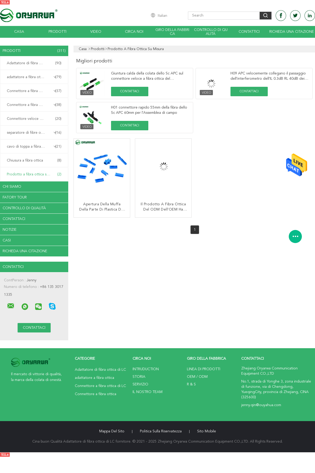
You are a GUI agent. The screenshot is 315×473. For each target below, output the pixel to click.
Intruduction (146, 369)
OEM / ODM (197, 377)
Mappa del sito (111, 431)
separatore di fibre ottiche (34, 132)
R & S (191, 384)
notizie (10, 230)
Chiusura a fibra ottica (34, 160)
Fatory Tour (15, 197)
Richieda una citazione (291, 32)
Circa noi (134, 32)
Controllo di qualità (211, 32)
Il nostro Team (147, 392)
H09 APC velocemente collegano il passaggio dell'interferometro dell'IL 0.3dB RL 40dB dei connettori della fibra (268, 79)
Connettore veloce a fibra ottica (34, 118)
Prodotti (57, 32)
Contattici (249, 32)
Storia (139, 377)
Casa (19, 32)
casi (7, 240)
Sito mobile (206, 431)
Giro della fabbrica (172, 32)
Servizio (140, 384)
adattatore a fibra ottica (34, 77)
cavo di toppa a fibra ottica (34, 146)
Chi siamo (12, 187)
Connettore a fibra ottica (34, 105)
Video (95, 32)
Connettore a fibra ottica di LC (34, 91)
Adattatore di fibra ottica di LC (34, 63)
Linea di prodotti (203, 369)
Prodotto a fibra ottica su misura (34, 174)
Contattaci (14, 219)
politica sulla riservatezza (161, 431)
